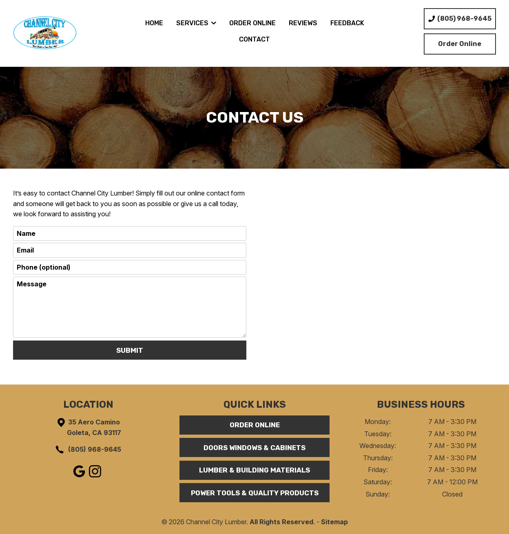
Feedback (347, 23)
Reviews (303, 23)
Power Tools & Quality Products (255, 493)
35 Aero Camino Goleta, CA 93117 (88, 427)
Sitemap (334, 522)
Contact (254, 39)
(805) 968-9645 (87, 449)
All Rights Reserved (281, 522)
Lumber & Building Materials (254, 470)
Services (196, 23)
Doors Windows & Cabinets (254, 448)
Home (154, 23)
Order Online (252, 23)
